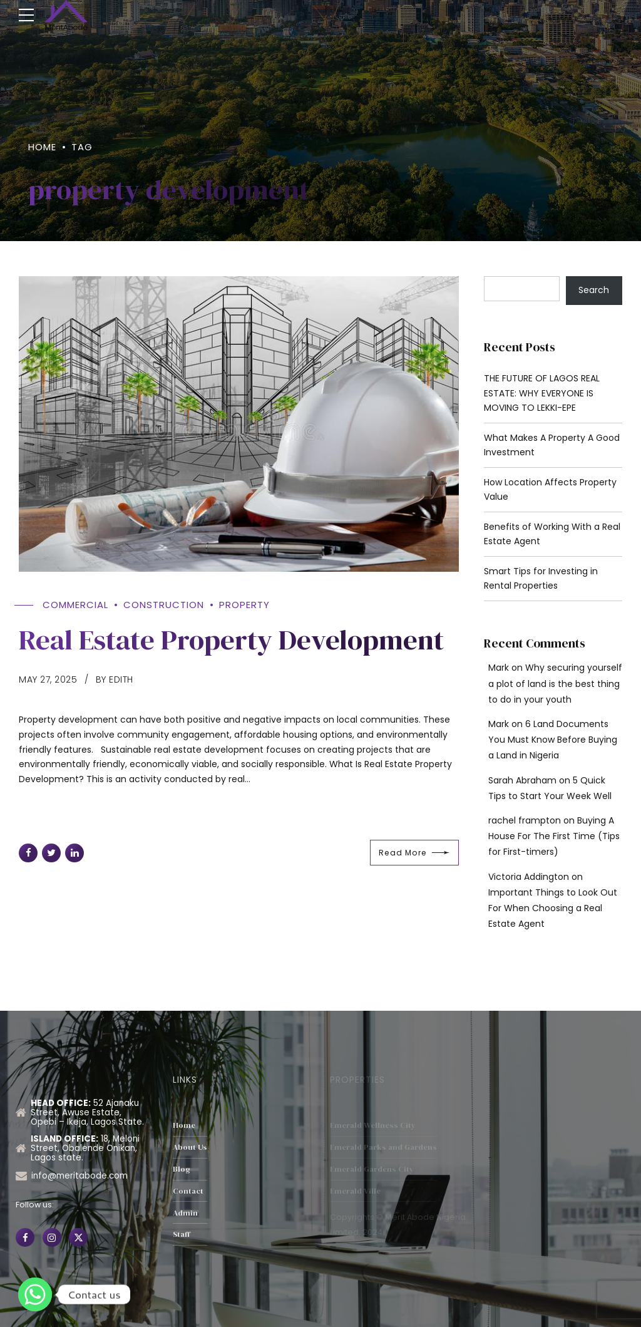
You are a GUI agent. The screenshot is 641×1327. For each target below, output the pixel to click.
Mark (498, 667)
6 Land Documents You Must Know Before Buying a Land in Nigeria (552, 740)
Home (42, 146)
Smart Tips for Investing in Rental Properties (541, 578)
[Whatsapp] (35, 1294)
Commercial (75, 605)
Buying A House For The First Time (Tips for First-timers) (554, 836)
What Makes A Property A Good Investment (552, 445)
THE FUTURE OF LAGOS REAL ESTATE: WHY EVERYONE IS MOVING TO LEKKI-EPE (542, 393)
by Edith (114, 679)
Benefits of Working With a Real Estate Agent (552, 534)
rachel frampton (524, 820)
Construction (163, 605)
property (244, 605)
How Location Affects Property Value (550, 489)
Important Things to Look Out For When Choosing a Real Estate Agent (552, 908)
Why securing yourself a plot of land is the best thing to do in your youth (555, 683)
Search (593, 290)
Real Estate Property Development (231, 640)
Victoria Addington (528, 876)
